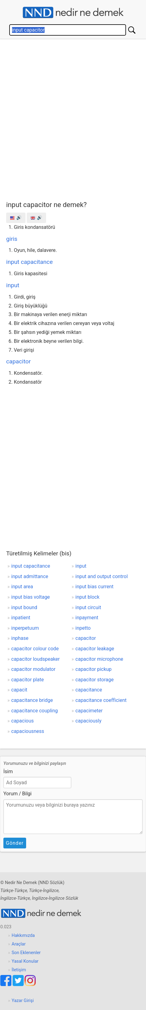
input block (87, 597)
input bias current (94, 586)
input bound (24, 607)
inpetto (83, 628)
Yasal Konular (25, 961)
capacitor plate (27, 680)
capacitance (88, 690)
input (12, 285)
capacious (22, 721)
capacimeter (89, 711)
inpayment (86, 617)
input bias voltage (30, 597)
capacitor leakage (94, 649)
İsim (8, 771)
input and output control (101, 576)
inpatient (20, 617)
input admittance (29, 576)
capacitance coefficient (100, 700)
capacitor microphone (99, 659)
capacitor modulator (33, 669)
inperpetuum (25, 628)
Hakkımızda (23, 935)
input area (22, 586)
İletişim (19, 970)
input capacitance (29, 261)
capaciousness (27, 731)
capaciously (88, 721)
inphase (20, 638)
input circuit (88, 607)
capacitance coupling (34, 711)
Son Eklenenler (26, 952)
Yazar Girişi (23, 1000)
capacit (19, 690)
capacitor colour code (35, 649)
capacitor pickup (93, 669)
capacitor (18, 361)
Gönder (15, 843)
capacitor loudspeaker (35, 659)
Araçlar (19, 944)
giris (12, 238)
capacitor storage (94, 680)
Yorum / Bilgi (17, 794)
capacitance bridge (32, 700)
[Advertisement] (73, 118)
